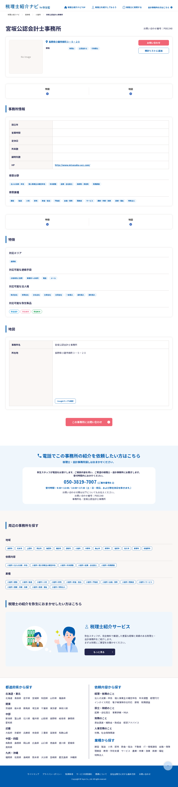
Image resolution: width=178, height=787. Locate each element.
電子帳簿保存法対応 (122, 702)
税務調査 (145, 702)
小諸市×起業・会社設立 (87, 565)
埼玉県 (35, 708)
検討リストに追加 (154, 50)
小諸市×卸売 (57, 582)
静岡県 (71, 718)
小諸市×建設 (12, 582)
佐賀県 (17, 757)
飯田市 (48, 548)
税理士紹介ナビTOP (74, 7)
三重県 (44, 732)
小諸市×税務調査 (108, 565)
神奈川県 (63, 708)
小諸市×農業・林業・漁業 (17, 587)
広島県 (35, 743)
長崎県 (26, 757)
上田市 (29, 548)
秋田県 (44, 698)
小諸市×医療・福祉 (39, 587)
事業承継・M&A (120, 712)
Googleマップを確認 (65, 401)
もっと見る (99, 652)
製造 (103, 746)
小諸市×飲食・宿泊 (73, 582)
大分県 (44, 757)
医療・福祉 (158, 750)
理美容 (98, 750)
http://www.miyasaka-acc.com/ (72, 165)
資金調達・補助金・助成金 (108, 722)
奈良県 (35, 732)
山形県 (53, 698)
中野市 (87, 548)
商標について (101, 774)
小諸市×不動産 (92, 582)
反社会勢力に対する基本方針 (123, 774)
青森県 (17, 698)
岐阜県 (62, 718)
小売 (110, 746)
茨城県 (9, 708)
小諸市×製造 (27, 582)
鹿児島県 (63, 757)
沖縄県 (73, 757)
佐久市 (126, 548)
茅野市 (107, 548)
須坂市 (68, 548)
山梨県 (44, 718)
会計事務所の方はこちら (158, 7)
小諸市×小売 (42, 582)
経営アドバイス (131, 722)
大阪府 (9, 732)
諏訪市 (58, 548)
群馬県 (26, 708)
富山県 (17, 718)
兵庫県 (26, 732)
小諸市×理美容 (128, 582)
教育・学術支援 (111, 750)
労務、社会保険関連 (105, 732)
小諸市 (38, 14)
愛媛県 (71, 743)
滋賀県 (53, 732)
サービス (125, 750)
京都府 (17, 732)
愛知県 (9, 722)
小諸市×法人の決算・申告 (17, 565)
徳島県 (53, 743)
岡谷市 (39, 548)
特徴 (47, 89)
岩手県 (26, 698)
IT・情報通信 (150, 746)
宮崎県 (53, 757)
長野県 (27, 14)
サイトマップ (33, 774)
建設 (97, 746)
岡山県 (26, 743)
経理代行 (154, 698)
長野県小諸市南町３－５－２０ (64, 41)
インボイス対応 (102, 702)
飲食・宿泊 (126, 746)
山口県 (44, 743)
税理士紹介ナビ (13, 14)
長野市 (9, 548)
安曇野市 (147, 548)
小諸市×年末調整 (67, 565)
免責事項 (69, 774)
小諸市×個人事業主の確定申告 (43, 565)
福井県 (35, 718)
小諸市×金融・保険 (110, 582)
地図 (130, 89)
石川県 (26, 718)
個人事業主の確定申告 (126, 698)
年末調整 (143, 698)
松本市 (19, 548)
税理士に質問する (132, 7)
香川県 (62, 743)
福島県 (62, 698)
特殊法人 (99, 755)
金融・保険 (164, 746)
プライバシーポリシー (52, 774)
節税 (137, 702)
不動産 (138, 746)
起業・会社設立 (102, 712)
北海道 (9, 698)
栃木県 (17, 708)
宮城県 (35, 698)
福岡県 (9, 757)
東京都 (53, 708)
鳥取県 (9, 743)
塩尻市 (116, 548)
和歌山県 (63, 732)
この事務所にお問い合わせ (87, 422)
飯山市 (97, 548)
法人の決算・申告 (103, 698)
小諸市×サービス (145, 582)
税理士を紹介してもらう (104, 7)
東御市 (136, 548)
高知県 (9, 747)
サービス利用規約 (84, 774)
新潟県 (9, 718)
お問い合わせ (153, 42)
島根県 (17, 743)
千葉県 (44, 708)
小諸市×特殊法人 (58, 587)
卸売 (117, 746)
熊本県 (35, 757)
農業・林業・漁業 (141, 750)
